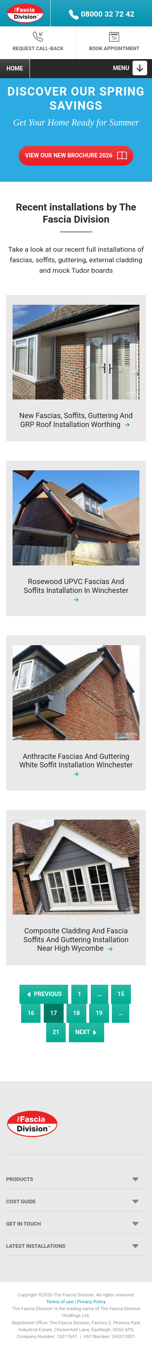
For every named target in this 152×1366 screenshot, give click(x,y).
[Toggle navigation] (130, 68)
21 (56, 1032)
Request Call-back (38, 41)
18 (76, 1013)
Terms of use (59, 1301)
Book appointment (114, 41)
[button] (101, 13)
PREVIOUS (44, 994)
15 (121, 994)
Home (14, 68)
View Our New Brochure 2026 (76, 156)
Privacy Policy (91, 1301)
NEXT (86, 1032)
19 (99, 1013)
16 (31, 1013)
